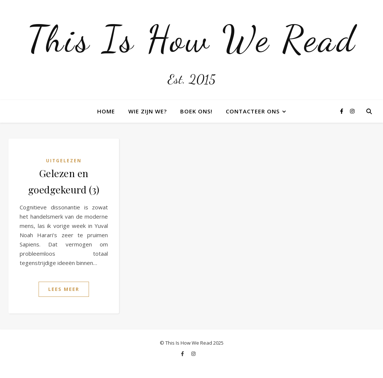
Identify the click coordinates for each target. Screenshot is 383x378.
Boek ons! (196, 111)
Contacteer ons (253, 111)
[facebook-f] (342, 111)
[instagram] (352, 111)
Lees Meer (63, 289)
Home (106, 111)
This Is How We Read (191, 39)
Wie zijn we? (147, 111)
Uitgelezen (64, 161)
